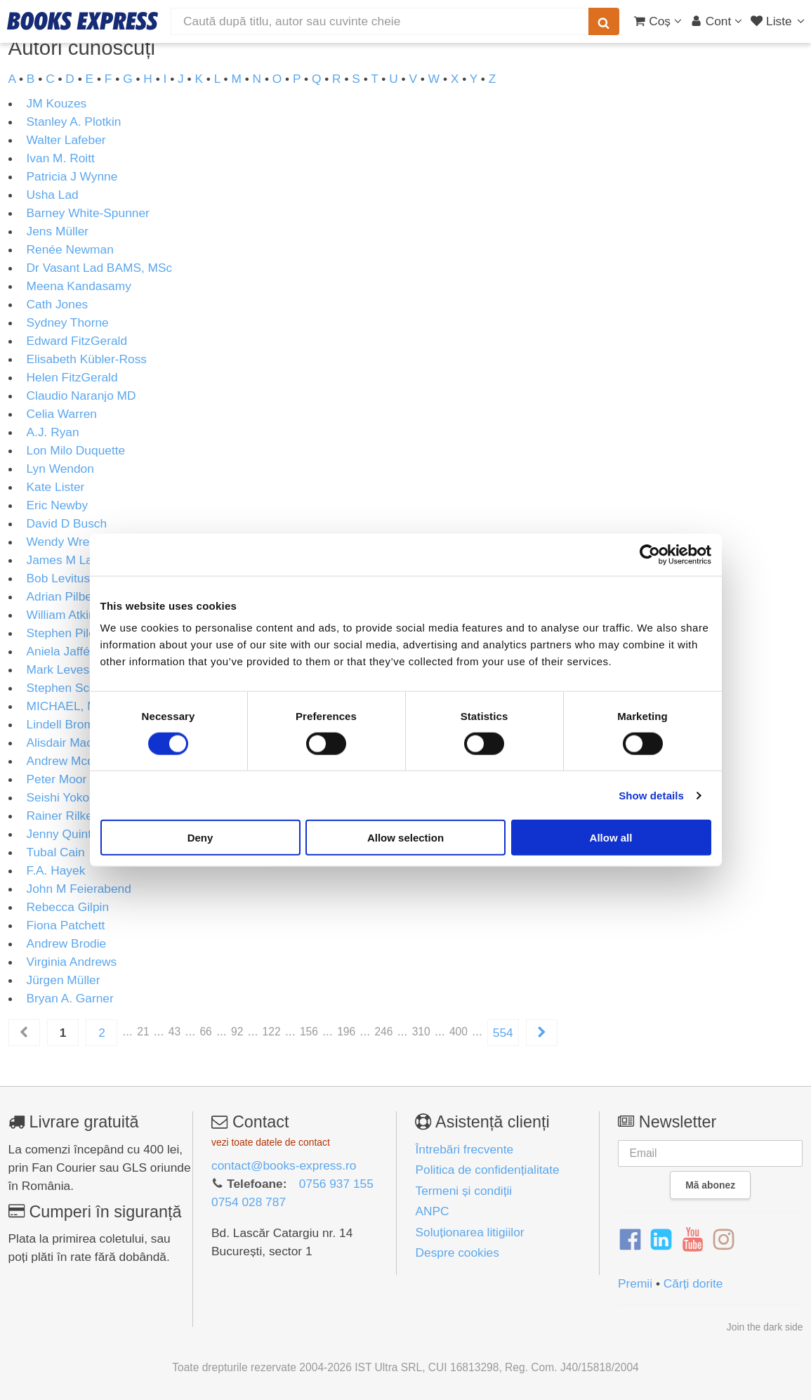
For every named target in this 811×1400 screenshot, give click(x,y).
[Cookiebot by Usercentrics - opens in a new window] (649, 554)
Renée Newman (70, 249)
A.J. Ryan (53, 432)
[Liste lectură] (779, 21)
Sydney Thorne (68, 322)
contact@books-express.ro (283, 1165)
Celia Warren (62, 414)
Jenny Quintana (69, 834)
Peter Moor (57, 779)
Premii (635, 1283)
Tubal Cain (56, 852)
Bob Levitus (59, 578)
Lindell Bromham (72, 724)
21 (143, 1032)
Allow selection (405, 838)
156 (309, 1032)
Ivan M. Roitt (61, 158)
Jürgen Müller (63, 980)
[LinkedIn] (661, 1239)
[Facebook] (630, 1239)
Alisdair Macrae (68, 742)
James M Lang (67, 560)
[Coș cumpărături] (657, 21)
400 (458, 1032)
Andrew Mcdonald (75, 761)
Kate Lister (56, 487)
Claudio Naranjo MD (81, 395)
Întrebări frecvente (464, 1149)
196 (346, 1032)
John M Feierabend (79, 889)
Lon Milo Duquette (76, 450)
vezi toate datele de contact (270, 1142)
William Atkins (64, 615)
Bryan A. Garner (70, 998)
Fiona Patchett (66, 925)
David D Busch (67, 523)
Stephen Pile (61, 633)
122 (272, 1032)
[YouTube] (692, 1239)
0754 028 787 (248, 1202)
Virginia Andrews (72, 962)
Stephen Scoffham (76, 688)
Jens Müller (58, 231)
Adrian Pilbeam (68, 596)
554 (503, 1033)
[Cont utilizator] (716, 21)
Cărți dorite (693, 1283)
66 (205, 1032)
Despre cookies (457, 1252)
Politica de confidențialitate (487, 1170)
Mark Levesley (66, 669)
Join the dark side (765, 1327)
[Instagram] (723, 1239)
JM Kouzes (57, 103)
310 (421, 1032)
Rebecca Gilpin (68, 907)
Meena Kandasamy (79, 286)
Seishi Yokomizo (71, 797)
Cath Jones (57, 304)
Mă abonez (710, 1185)
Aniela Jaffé (58, 651)
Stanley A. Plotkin (74, 122)
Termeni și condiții (463, 1191)
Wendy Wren (62, 542)
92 (237, 1032)
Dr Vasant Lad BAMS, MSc (100, 268)
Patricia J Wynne (72, 176)
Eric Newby (57, 505)
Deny (200, 838)
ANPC (432, 1211)
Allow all (611, 838)
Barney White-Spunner (88, 213)
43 (174, 1032)
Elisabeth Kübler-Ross (87, 359)
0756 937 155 (336, 1184)
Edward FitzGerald (77, 341)
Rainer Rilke (60, 816)
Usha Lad (53, 195)
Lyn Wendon (60, 469)
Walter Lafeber (66, 140)
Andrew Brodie (67, 943)
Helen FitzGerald (72, 377)
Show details (651, 795)
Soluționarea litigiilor (469, 1232)
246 (383, 1032)
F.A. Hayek (56, 870)
